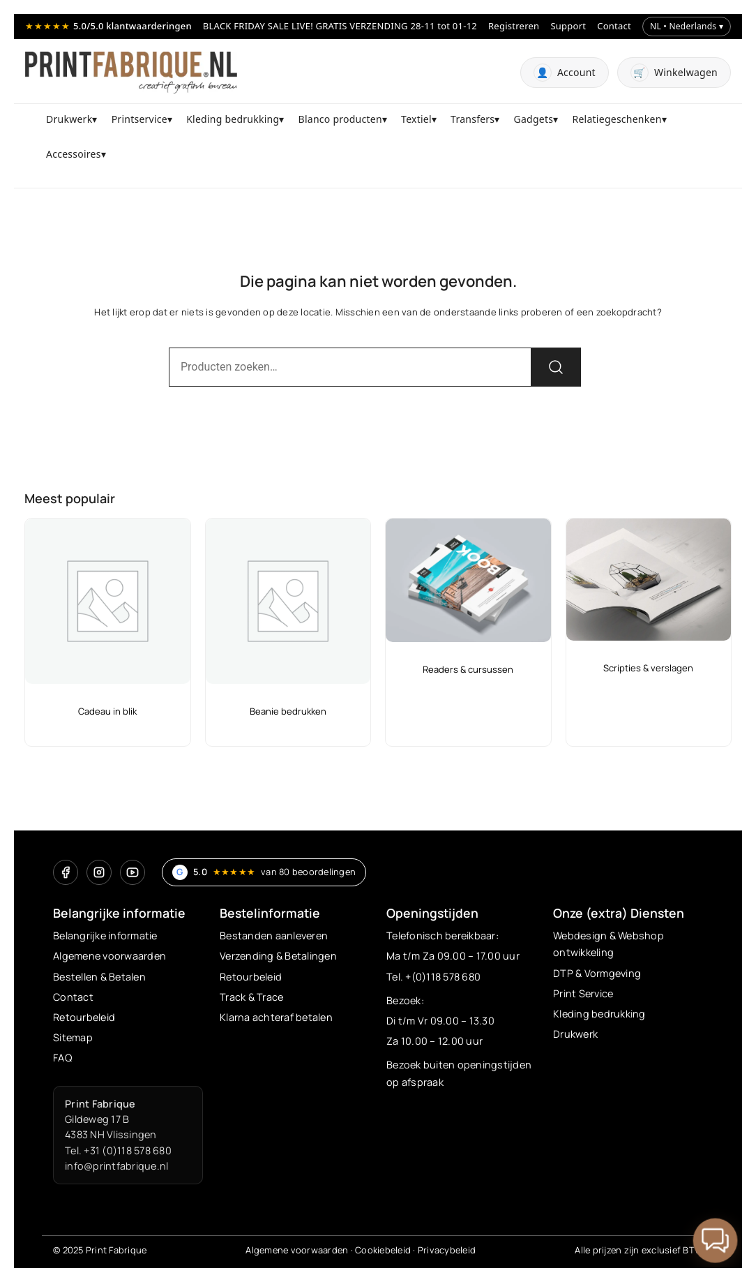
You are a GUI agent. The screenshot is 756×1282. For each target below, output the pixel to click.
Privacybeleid (447, 1250)
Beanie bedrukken (288, 711)
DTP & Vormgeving (597, 973)
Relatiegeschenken (617, 119)
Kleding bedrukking (232, 119)
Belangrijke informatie (105, 935)
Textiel (416, 119)
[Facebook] (65, 872)
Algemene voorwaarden (109, 955)
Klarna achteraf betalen (276, 1017)
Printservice (139, 119)
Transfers (472, 119)
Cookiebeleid (383, 1250)
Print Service (583, 993)
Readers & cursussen (468, 669)
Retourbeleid (84, 1017)
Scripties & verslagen (648, 668)
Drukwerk (69, 119)
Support (568, 26)
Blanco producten (340, 119)
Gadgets (534, 119)
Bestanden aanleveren (274, 935)
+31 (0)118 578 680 (128, 1150)
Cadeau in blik (107, 711)
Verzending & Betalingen (278, 955)
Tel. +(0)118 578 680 (433, 976)
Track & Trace (251, 997)
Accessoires (73, 154)
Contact (614, 26)
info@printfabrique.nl (116, 1165)
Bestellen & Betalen (99, 976)
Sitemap (73, 1037)
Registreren (513, 26)
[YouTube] (132, 872)
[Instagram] (99, 872)
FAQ (62, 1057)
